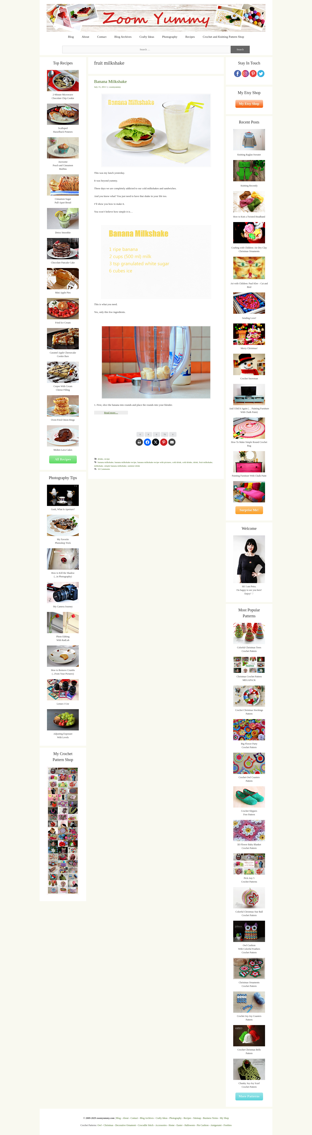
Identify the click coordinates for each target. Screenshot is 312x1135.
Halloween (189, 1125)
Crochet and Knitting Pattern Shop (223, 36)
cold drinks (187, 462)
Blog (71, 36)
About (85, 36)
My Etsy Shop (249, 104)
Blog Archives (123, 36)
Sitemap (197, 1118)
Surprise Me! (249, 510)
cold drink (176, 462)
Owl (100, 1125)
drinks (100, 459)
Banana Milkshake (110, 81)
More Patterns (249, 1096)
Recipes (190, 36)
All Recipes (63, 459)
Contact (101, 36)
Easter (179, 1125)
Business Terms (210, 1118)
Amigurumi (215, 1125)
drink (195, 462)
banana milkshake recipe (125, 462)
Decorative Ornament (125, 1125)
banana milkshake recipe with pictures (154, 462)
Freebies (227, 1125)
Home (172, 1125)
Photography (169, 36)
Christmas (108, 1125)
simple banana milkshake (115, 466)
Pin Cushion (203, 1125)
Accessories (161, 1125)
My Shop (224, 1118)
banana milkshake (105, 462)
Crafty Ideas (146, 36)
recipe (107, 459)
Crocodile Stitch (145, 1125)
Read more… (111, 412)
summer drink (134, 466)
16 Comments (104, 469)
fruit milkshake (205, 462)
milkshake (98, 466)
